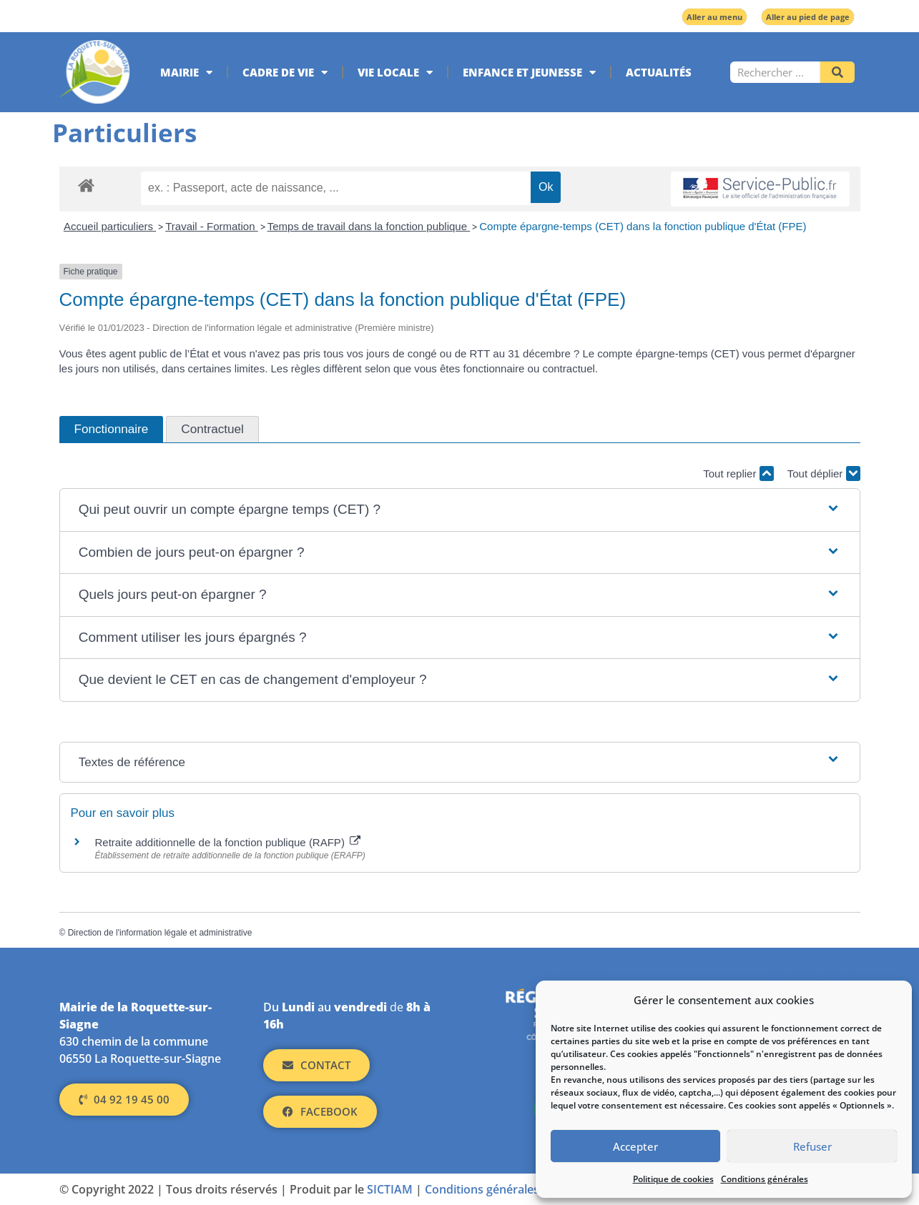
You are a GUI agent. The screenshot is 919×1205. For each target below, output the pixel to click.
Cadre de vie (285, 72)
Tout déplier (823, 473)
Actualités (659, 72)
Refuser (812, 1146)
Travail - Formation (211, 226)
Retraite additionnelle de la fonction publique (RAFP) (228, 842)
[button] (460, 510)
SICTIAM (390, 1189)
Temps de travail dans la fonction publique (369, 226)
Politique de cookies (673, 1179)
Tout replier (738, 473)
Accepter (635, 1146)
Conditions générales (764, 1179)
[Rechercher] (837, 72)
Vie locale (395, 72)
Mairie (186, 72)
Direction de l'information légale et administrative (160, 933)
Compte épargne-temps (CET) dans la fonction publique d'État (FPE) (642, 226)
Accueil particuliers (110, 226)
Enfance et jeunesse (529, 72)
